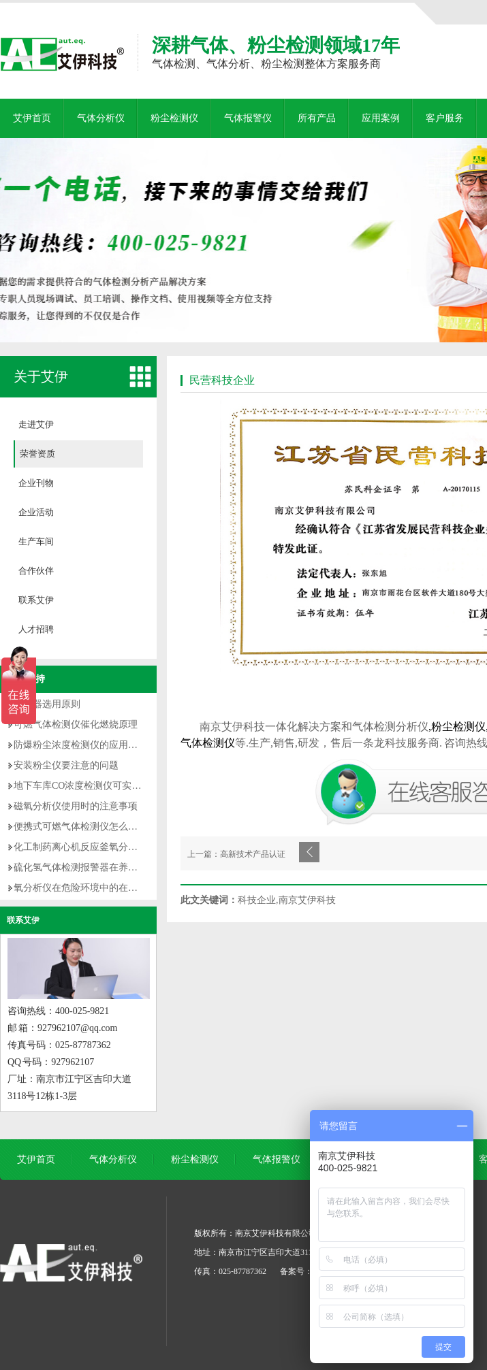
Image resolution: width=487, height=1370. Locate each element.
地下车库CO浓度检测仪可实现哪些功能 (96, 786)
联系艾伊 (36, 600)
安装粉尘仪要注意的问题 (66, 765)
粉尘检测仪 (174, 118)
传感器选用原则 (47, 704)
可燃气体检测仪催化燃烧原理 (76, 724)
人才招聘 (36, 629)
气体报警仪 (248, 118)
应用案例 (381, 118)
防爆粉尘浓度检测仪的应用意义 (80, 745)
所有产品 (317, 118)
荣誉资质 (37, 453)
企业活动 (36, 512)
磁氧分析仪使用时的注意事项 (76, 806)
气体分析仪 (101, 118)
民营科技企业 (222, 380)
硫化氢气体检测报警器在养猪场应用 (90, 867)
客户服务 (445, 118)
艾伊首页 (32, 118)
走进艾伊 (36, 424)
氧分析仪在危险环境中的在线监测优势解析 (104, 888)
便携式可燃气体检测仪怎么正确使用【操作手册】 (118, 826)
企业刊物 (36, 483)
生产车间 (36, 541)
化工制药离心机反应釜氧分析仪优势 (90, 847)
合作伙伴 (36, 571)
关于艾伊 (41, 376)
